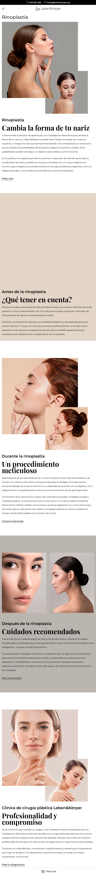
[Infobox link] (33, 2)
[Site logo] (48, 8)
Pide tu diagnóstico (13, 775)
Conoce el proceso (13, 431)
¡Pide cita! (7, 178)
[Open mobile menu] (3, 8)
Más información (12, 588)
